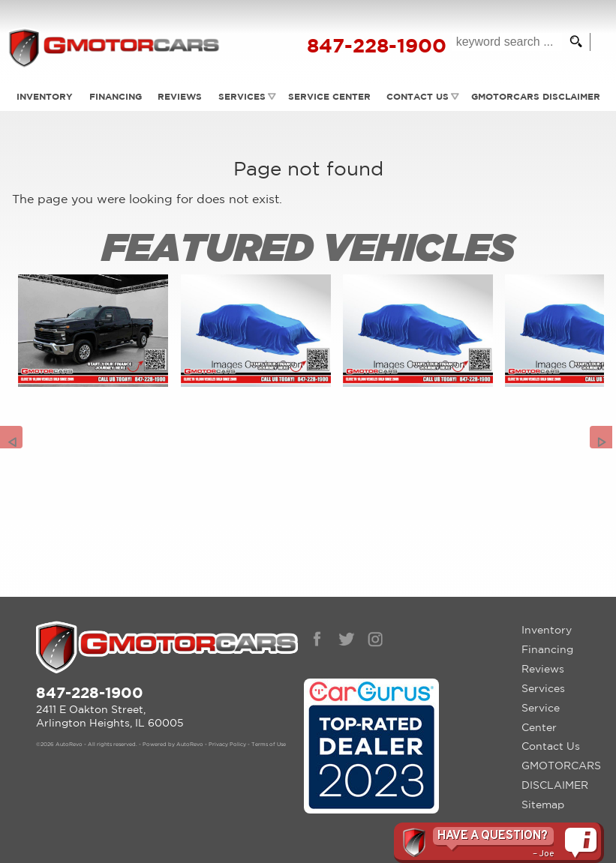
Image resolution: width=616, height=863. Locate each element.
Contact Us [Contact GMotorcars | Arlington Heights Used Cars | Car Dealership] (418, 96)
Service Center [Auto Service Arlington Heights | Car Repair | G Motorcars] (329, 96)
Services (242, 96)
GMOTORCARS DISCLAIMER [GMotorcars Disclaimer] (537, 96)
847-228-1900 (89, 692)
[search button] (571, 42)
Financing (547, 649)
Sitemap (542, 805)
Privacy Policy (227, 744)
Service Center (540, 717)
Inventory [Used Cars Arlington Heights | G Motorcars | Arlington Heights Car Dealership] (42, 96)
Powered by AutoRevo (173, 744)
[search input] (503, 42)
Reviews (179, 96)
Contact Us (550, 746)
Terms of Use (268, 744)
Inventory (546, 630)
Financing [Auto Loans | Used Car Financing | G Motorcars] (114, 96)
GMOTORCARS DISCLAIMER (556, 775)
